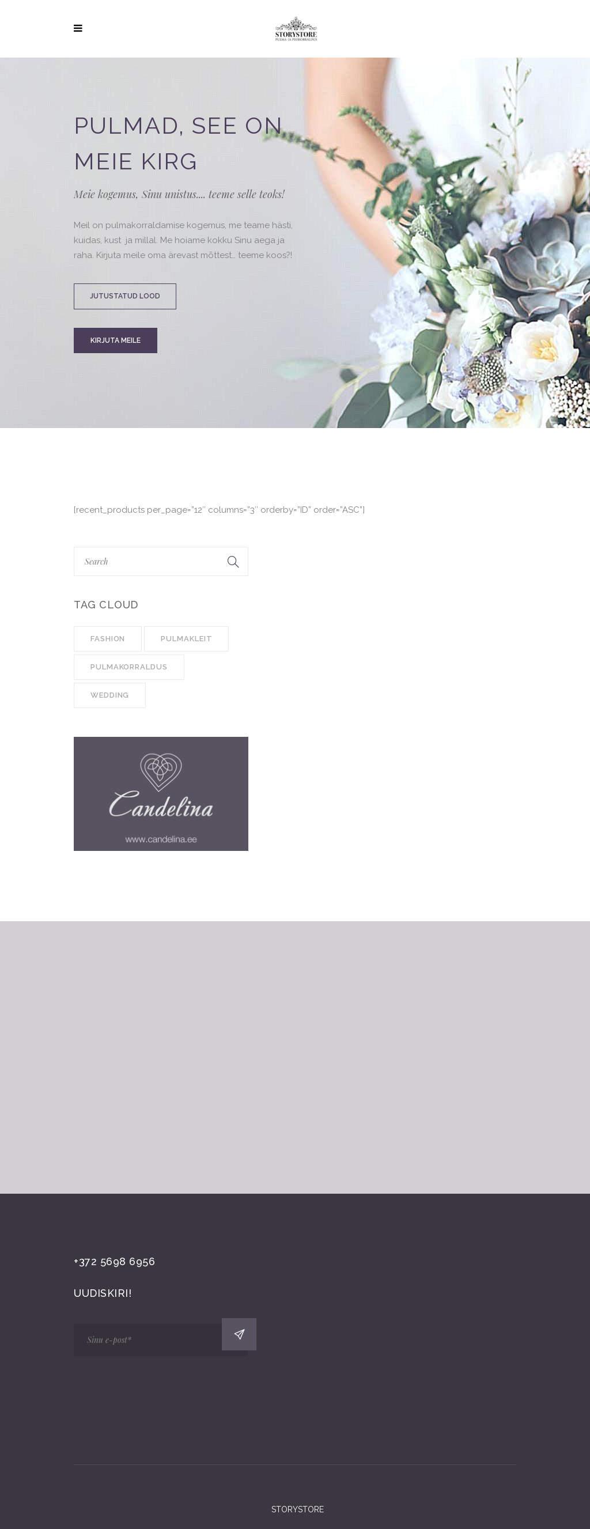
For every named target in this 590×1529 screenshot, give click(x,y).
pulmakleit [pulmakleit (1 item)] (186, 638)
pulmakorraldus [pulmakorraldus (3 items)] (129, 667)
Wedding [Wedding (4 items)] (109, 695)
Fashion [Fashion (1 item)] (107, 638)
